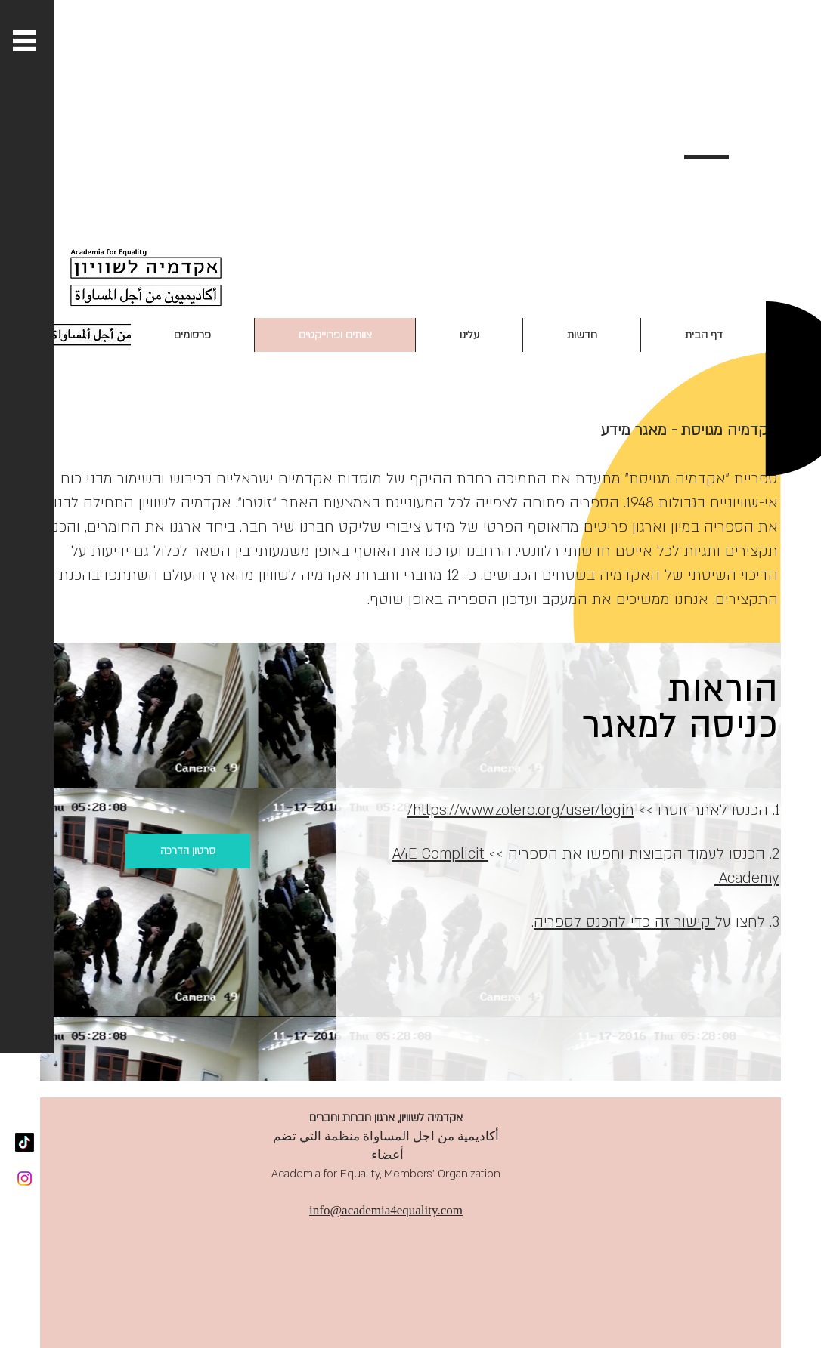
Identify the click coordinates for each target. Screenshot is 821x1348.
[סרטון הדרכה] (187, 851)
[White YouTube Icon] (24, 1323)
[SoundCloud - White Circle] (24, 1287)
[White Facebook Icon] (24, 1214)
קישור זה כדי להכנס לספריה (624, 922)
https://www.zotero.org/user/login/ (520, 810)
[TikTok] (24, 1142)
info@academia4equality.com (386, 1210)
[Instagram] (24, 1178)
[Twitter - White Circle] (24, 1251)
